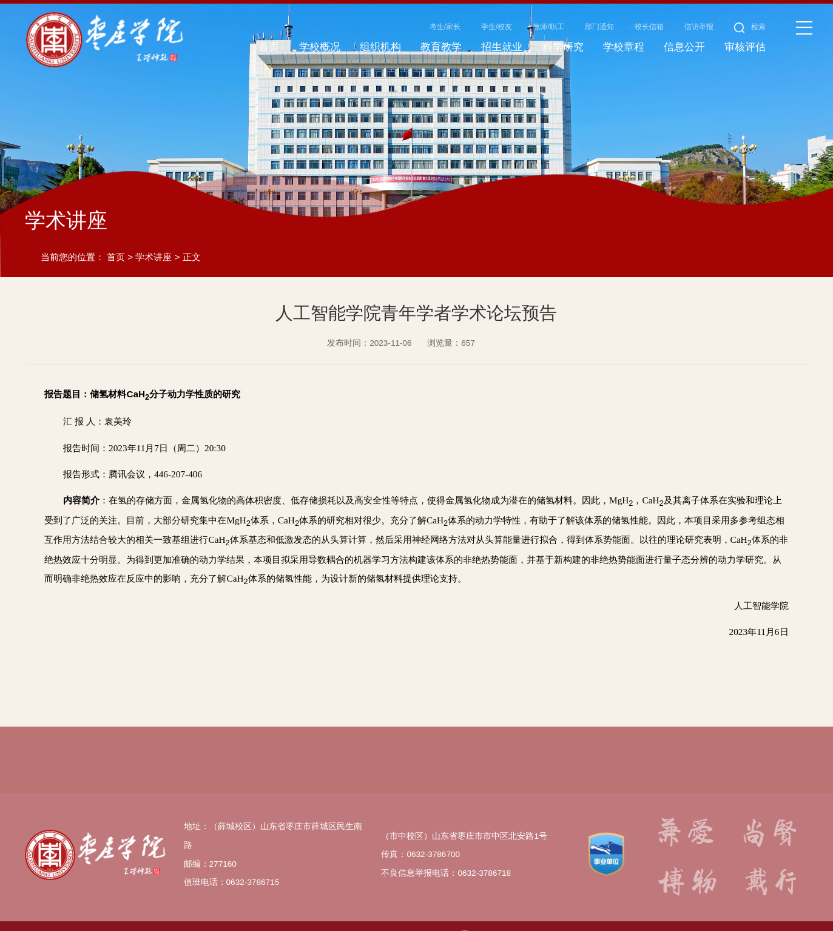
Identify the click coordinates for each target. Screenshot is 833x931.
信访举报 (698, 26)
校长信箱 (649, 26)
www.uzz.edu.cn (356, 916)
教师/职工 (548, 26)
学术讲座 (153, 237)
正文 (192, 237)
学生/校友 (496, 26)
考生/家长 (445, 26)
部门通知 (599, 26)
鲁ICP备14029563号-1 (420, 916)
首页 (116, 237)
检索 (750, 26)
